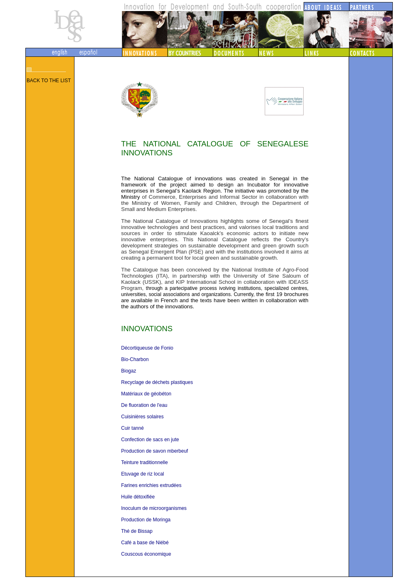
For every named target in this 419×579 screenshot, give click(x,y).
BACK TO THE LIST (49, 80)
